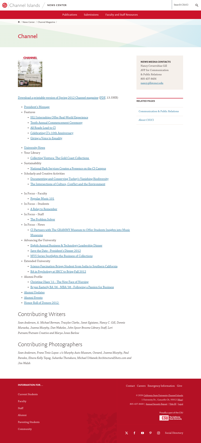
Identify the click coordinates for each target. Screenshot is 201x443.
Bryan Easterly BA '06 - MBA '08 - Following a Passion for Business (72, 287)
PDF (102, 97)
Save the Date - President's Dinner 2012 (55, 250)
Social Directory (174, 433)
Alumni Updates (34, 292)
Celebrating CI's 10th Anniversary (51, 133)
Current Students (28, 394)
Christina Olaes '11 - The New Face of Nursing (59, 282)
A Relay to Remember (43, 209)
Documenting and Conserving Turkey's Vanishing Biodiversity (69, 179)
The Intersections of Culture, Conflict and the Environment (67, 184)
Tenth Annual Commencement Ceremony (56, 122)
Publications (69, 15)
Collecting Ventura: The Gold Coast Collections (60, 158)
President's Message (37, 107)
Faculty (22, 401)
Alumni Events (33, 297)
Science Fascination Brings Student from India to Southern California (73, 266)
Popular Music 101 (42, 198)
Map (180, 400)
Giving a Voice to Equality (46, 138)
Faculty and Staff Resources (121, 15)
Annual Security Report (156, 404)
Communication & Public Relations (159, 111)
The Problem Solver (42, 219)
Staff (20, 408)
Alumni (22, 415)
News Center (29, 22)
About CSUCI (146, 120)
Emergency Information (161, 386)
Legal (180, 404)
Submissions (91, 15)
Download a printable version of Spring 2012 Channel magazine (58, 97)
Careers (141, 386)
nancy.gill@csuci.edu (152, 83)
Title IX (172, 404)
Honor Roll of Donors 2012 (41, 302)
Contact (130, 386)
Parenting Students (29, 422)
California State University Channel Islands (163, 395)
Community (25, 429)
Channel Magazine (46, 22)
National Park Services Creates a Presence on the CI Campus (68, 168)
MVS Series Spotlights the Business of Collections (61, 256)
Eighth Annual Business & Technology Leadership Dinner (66, 245)
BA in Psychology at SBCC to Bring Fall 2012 (58, 271)
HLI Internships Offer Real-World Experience (59, 117)
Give (179, 386)
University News (34, 147)
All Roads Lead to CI (43, 127)
